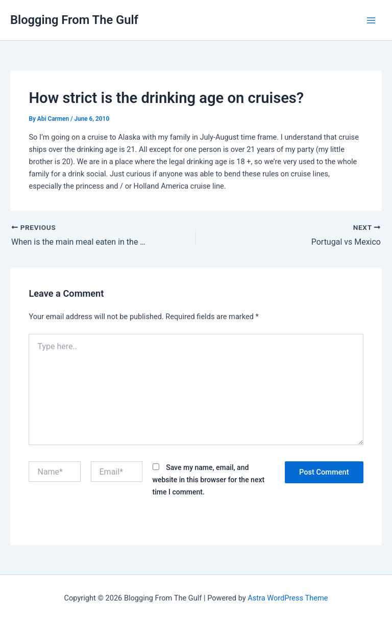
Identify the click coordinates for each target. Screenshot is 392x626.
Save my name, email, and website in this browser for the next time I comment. (209, 479)
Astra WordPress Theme (288, 598)
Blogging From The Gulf (74, 20)
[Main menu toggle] (371, 20)
